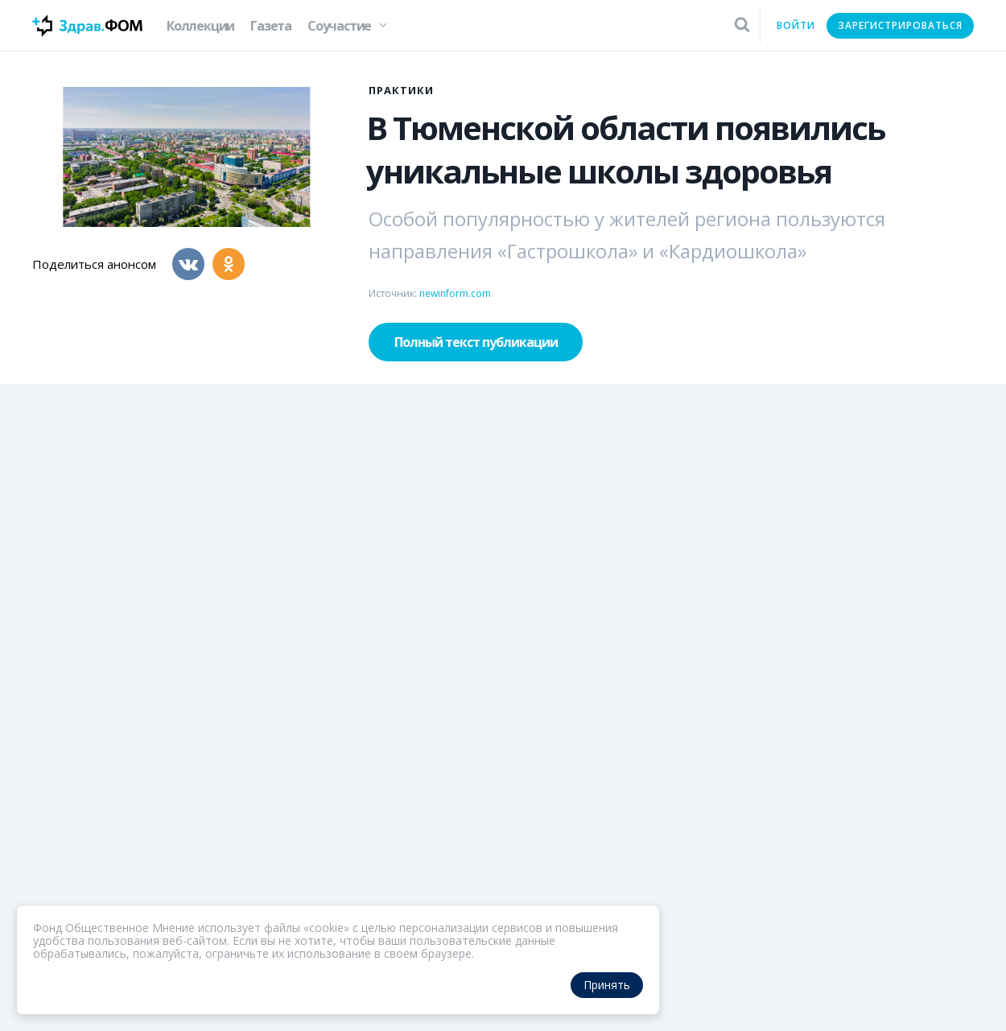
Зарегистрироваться (900, 25)
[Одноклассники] (228, 264)
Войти (796, 25)
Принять (606, 984)
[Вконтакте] (188, 264)
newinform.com (455, 293)
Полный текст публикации (476, 342)
